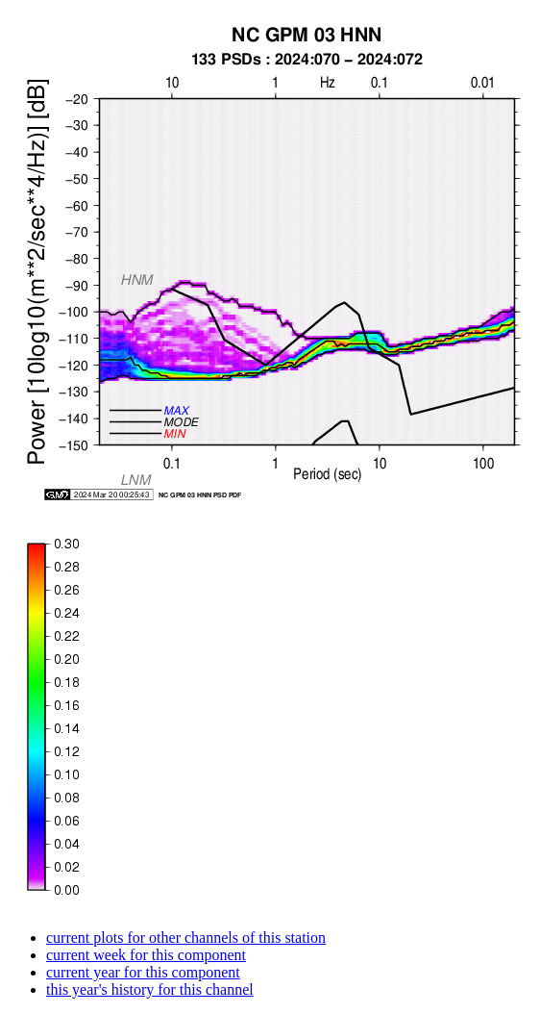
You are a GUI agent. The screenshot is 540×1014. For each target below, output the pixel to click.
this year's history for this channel (150, 989)
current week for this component (146, 955)
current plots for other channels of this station (186, 937)
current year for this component (143, 972)
